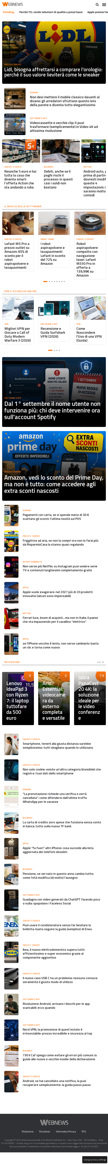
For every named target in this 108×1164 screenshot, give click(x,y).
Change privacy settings (94, 1159)
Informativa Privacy (66, 1143)
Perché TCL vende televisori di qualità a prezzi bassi (51, 12)
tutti (100, 672)
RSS (84, 1143)
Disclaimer (44, 1143)
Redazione (27, 1143)
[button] (45, 284)
